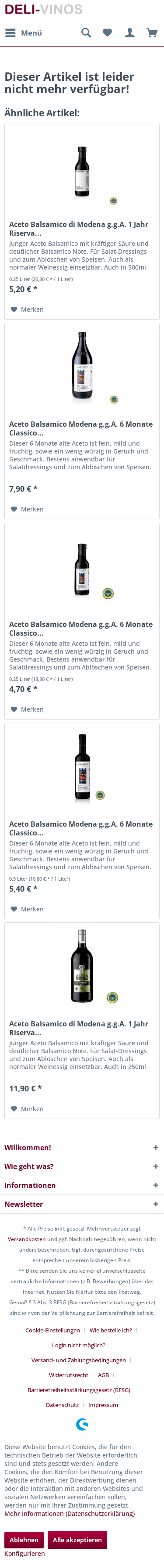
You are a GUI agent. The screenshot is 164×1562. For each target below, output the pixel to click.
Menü (23, 32)
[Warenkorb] (150, 33)
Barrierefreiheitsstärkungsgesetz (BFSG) (79, 1390)
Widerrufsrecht (68, 1375)
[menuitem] (23, 33)
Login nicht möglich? (78, 1345)
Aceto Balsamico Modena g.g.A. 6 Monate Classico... (81, 428)
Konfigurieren (24, 1553)
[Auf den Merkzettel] (27, 309)
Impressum (103, 1405)
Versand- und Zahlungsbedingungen (78, 1360)
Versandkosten (27, 1239)
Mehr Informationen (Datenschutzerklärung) (69, 1513)
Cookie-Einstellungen (52, 1330)
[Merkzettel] (107, 33)
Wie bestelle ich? (111, 1330)
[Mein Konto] (128, 33)
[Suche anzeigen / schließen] (85, 33)
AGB (103, 1375)
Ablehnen (24, 1540)
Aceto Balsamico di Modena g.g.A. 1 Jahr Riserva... (78, 229)
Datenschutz (62, 1405)
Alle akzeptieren (77, 1540)
